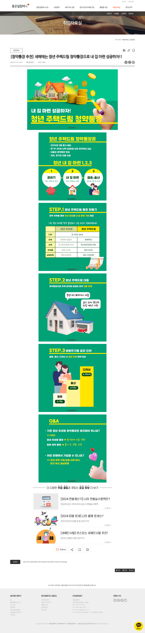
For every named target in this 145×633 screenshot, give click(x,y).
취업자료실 (44, 607)
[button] (118, 570)
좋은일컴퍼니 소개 (15, 602)
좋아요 (61, 550)
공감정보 (16, 50)
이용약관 (12, 607)
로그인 (124, 1)
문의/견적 (44, 610)
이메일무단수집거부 (15, 612)
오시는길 (12, 605)
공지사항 (130, 1)
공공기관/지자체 (46, 602)
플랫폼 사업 (44, 605)
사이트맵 (12, 615)
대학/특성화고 (45, 600)
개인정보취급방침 (15, 610)
